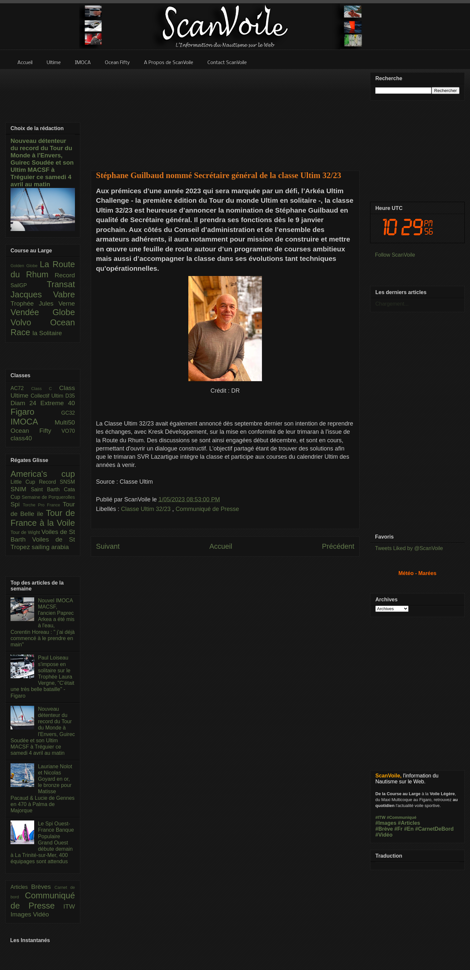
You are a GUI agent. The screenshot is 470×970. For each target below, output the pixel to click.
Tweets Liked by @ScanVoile (409, 548)
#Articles (409, 823)
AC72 (21, 388)
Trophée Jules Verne (43, 303)
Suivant (108, 546)
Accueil (220, 546)
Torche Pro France (42, 504)
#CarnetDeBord (434, 829)
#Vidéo (383, 835)
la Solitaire (47, 333)
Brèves (43, 886)
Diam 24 (25, 403)
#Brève (384, 829)
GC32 (68, 413)
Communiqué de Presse (207, 509)
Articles (21, 887)
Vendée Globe (43, 312)
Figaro (36, 411)
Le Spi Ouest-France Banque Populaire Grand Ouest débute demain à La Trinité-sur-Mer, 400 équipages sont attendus (42, 842)
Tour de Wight (26, 532)
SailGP (29, 285)
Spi (17, 504)
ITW (69, 906)
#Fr (398, 829)
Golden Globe (25, 265)
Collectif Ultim (48, 396)
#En (408, 829)
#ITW (380, 817)
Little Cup (25, 482)
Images (22, 914)
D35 (70, 396)
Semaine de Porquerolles (48, 497)
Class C (45, 388)
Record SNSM (57, 482)
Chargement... (392, 304)
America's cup (43, 473)
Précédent (338, 546)
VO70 (68, 431)
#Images (385, 823)
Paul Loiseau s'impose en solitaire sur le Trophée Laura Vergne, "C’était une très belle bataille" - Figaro (42, 676)
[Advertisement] (225, 116)
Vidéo (41, 914)
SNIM (21, 489)
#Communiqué (401, 817)
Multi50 (65, 422)
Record (65, 275)
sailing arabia (50, 546)
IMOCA (33, 421)
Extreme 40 (57, 403)
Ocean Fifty (36, 430)
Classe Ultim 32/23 (146, 509)
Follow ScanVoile (395, 255)
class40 (21, 438)
